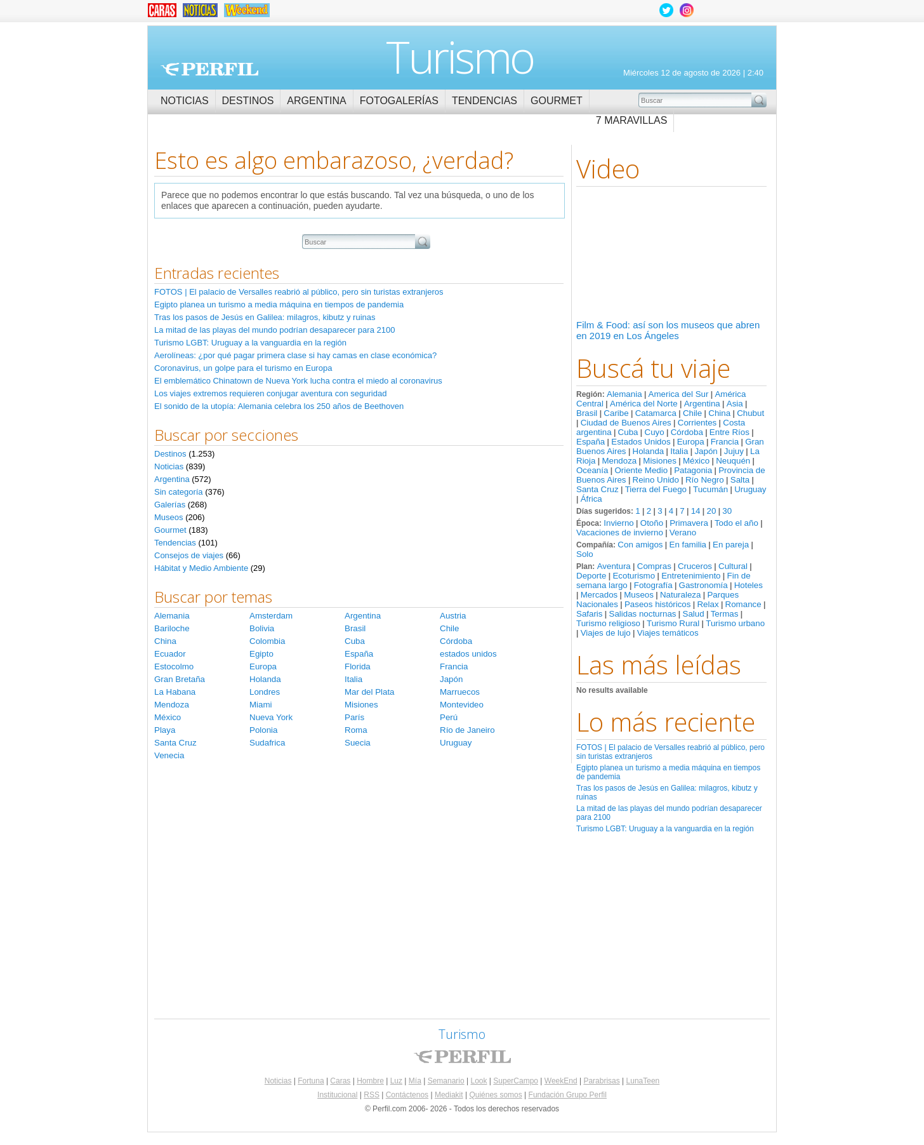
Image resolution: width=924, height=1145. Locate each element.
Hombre (370, 1080)
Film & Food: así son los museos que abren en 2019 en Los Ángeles (668, 330)
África (591, 499)
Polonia (263, 730)
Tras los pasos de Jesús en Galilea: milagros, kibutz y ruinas (265, 317)
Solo (584, 554)
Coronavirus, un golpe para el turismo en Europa (243, 368)
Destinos (248, 100)
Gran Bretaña (179, 679)
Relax (707, 604)
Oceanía (592, 470)
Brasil (586, 413)
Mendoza (619, 460)
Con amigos (640, 544)
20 (711, 511)
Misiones (659, 460)
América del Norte (644, 403)
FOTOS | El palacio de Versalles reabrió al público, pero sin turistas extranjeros (298, 292)
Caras (340, 1080)
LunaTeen (643, 1080)
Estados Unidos (640, 441)
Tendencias (484, 100)
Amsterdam (271, 615)
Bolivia (261, 628)
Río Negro (704, 480)
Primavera (689, 523)
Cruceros (695, 566)
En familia (688, 544)
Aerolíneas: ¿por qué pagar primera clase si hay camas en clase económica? (295, 355)
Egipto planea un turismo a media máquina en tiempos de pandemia (279, 304)
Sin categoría (178, 492)
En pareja (731, 544)
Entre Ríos (729, 432)
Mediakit (449, 1094)
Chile (692, 413)
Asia (735, 403)
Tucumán (710, 489)
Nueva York (271, 717)
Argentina (316, 100)
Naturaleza (680, 594)
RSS (372, 1094)
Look (478, 1080)
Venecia (169, 755)
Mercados (599, 594)
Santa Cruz (597, 489)
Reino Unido (656, 480)
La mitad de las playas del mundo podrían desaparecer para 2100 (274, 330)
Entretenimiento (690, 575)
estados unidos (468, 654)
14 (696, 511)
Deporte (591, 575)
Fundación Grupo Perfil (568, 1094)
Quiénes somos (495, 1094)
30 (727, 511)
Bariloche (172, 628)
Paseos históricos (657, 604)
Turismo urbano (735, 623)
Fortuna (311, 1080)
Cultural (733, 566)
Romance (743, 604)
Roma (356, 730)
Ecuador (170, 654)
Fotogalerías (399, 100)
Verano (683, 532)
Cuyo (654, 432)
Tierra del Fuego (656, 489)
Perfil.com (209, 69)
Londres (264, 692)
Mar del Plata (370, 692)
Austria (453, 615)
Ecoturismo (633, 575)
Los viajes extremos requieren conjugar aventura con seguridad (270, 393)
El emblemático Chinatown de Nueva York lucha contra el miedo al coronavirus (298, 380)
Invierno (618, 523)
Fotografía (653, 585)
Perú (449, 717)
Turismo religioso (608, 623)
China (719, 413)
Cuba (628, 432)
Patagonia (693, 470)
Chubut (750, 413)
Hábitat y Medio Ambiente (201, 568)
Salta (739, 480)
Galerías (169, 504)
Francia (725, 441)
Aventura (614, 566)
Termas (725, 614)
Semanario (446, 1080)
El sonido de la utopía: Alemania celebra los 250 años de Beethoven (279, 406)
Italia (679, 451)
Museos (639, 594)
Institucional (337, 1094)
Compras (654, 566)
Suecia (358, 742)
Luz (396, 1080)
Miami (260, 704)
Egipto (261, 654)
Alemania (624, 394)
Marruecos (460, 692)
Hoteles (748, 585)
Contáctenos (407, 1094)
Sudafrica (267, 742)
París (354, 717)
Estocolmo (174, 666)
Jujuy (734, 451)
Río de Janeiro (467, 730)
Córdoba (687, 432)
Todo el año (736, 523)
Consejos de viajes (188, 555)
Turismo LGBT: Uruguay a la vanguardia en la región (665, 828)
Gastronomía (703, 585)
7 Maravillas (632, 120)
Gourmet (557, 100)
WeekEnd (561, 1080)
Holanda (648, 451)
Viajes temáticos (668, 633)
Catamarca (655, 413)
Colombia (267, 641)
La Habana (174, 692)
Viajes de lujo (606, 633)
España (590, 441)
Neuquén (733, 460)
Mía (415, 1080)
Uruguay (750, 489)
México (696, 460)
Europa (690, 441)
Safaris (589, 614)
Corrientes (697, 422)
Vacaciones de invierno (619, 532)
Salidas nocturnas (642, 614)
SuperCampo (515, 1080)
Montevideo (462, 704)
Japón (705, 451)
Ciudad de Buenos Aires (626, 422)
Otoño (651, 523)
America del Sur (679, 394)
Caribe (616, 413)
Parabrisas (601, 1080)
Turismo (460, 56)
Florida (358, 666)
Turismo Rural (673, 623)
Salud (693, 614)
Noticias (185, 100)
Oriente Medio (641, 470)
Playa (164, 730)
